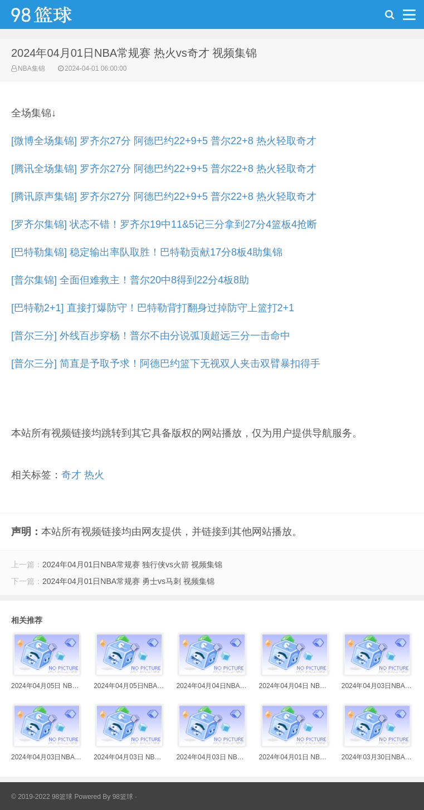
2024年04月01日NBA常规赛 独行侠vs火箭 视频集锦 (132, 564)
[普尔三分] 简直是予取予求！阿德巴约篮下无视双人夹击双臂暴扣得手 (165, 363)
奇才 (71, 474)
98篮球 (123, 797)
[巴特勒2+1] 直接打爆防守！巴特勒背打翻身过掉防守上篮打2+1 (152, 307)
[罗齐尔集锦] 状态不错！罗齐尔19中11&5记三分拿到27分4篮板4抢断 (164, 224)
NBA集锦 (31, 68)
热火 (94, 474)
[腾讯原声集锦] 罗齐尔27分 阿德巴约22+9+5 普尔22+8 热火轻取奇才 (163, 196)
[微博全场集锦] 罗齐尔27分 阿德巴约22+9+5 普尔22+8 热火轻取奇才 (163, 140)
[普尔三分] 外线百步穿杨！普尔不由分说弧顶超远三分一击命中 (150, 335)
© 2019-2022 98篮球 (41, 797)
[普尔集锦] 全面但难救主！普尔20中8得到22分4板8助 (130, 280)
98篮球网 (55, 17)
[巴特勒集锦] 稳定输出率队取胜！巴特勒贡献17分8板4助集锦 (146, 252)
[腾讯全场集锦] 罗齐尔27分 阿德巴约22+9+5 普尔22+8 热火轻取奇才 (163, 168)
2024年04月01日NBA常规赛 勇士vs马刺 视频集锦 (128, 581)
